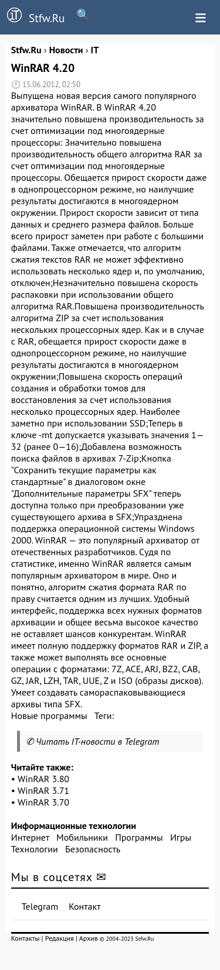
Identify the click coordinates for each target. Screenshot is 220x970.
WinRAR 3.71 (43, 790)
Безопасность (92, 849)
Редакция (59, 938)
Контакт (84, 906)
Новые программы (49, 715)
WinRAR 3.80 (43, 779)
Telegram (40, 906)
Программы (139, 837)
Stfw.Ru (32, 16)
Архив (88, 938)
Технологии (34, 849)
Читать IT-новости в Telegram (98, 741)
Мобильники (82, 837)
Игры (180, 837)
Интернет (30, 837)
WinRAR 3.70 (43, 802)
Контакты (25, 938)
